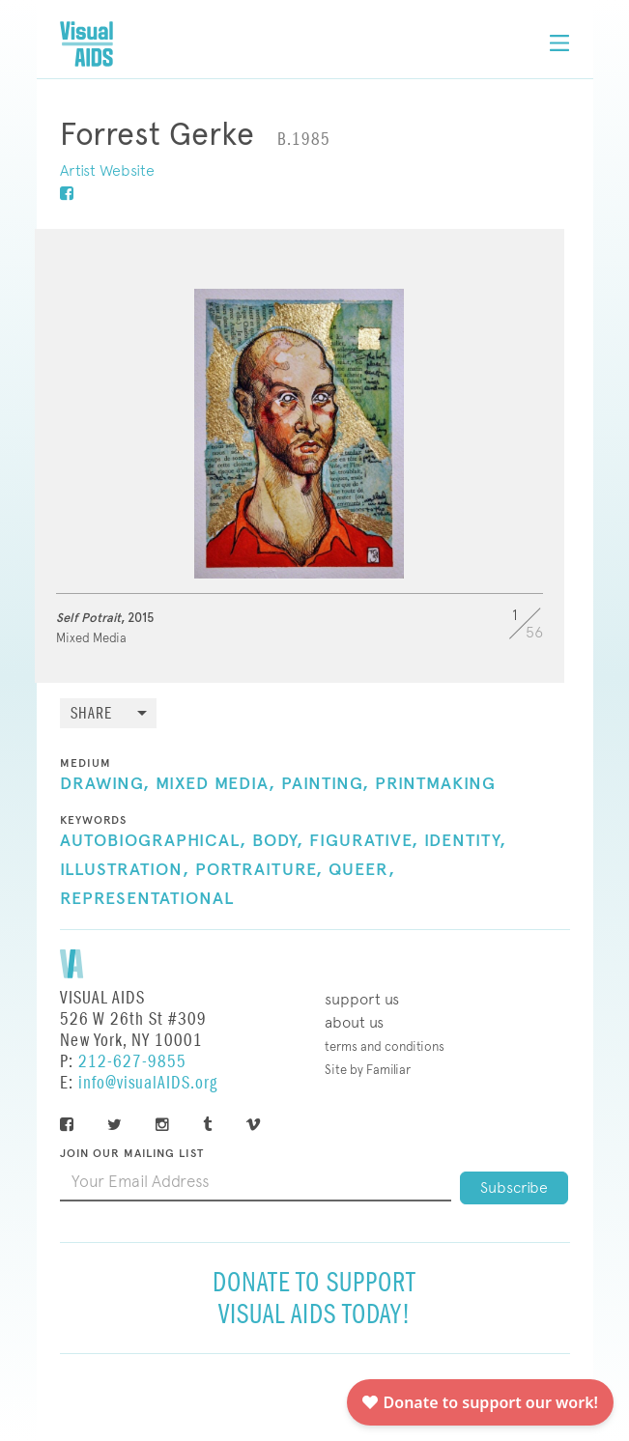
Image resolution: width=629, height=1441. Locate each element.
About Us (354, 1022)
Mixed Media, (215, 784)
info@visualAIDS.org (147, 1083)
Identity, (465, 841)
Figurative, (363, 841)
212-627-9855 (132, 1062)
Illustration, (124, 870)
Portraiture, (259, 870)
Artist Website (107, 170)
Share (91, 714)
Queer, (362, 870)
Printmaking (435, 784)
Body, (277, 841)
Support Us (362, 999)
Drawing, (105, 784)
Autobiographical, (153, 841)
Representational (147, 899)
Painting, (325, 784)
